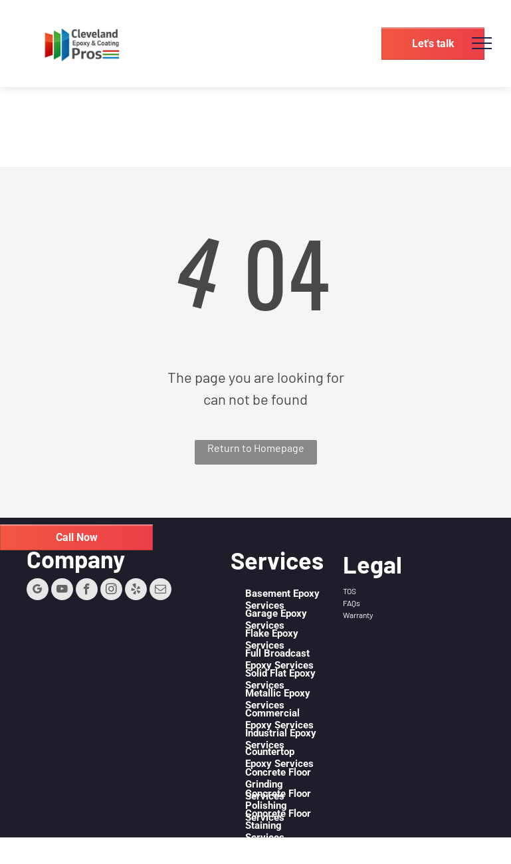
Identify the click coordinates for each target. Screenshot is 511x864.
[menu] (481, 43)
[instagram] (111, 590)
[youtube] (62, 590)
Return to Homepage (255, 447)
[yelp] (136, 590)
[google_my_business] (38, 590)
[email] (160, 590)
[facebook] (87, 590)
